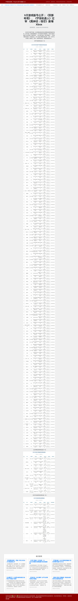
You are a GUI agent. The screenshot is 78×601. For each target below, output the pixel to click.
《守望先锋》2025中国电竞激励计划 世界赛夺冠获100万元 (61, 561)
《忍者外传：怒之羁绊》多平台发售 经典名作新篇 (39, 578)
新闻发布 (53, 1)
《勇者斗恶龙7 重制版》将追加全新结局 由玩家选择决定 (61, 578)
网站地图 (7, 598)
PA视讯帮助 (69, 1)
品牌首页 (48, 1)
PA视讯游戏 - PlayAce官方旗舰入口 (16, 2)
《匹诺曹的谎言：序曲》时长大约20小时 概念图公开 (16, 561)
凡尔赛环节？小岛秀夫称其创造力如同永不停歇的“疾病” (16, 578)
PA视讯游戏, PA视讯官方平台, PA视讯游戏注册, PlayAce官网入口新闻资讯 (19, 5)
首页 (2, 5)
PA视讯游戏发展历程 (60, 1)
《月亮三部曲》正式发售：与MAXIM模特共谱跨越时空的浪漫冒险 (38, 562)
